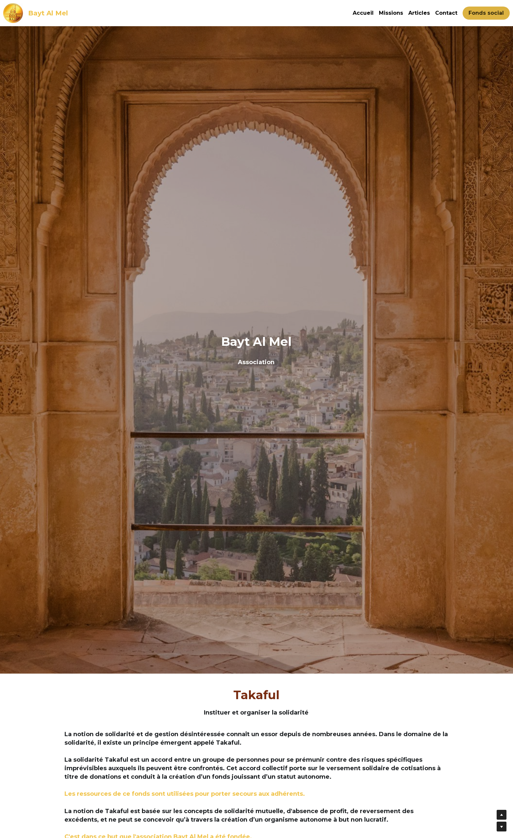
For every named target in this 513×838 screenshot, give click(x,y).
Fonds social (486, 13)
